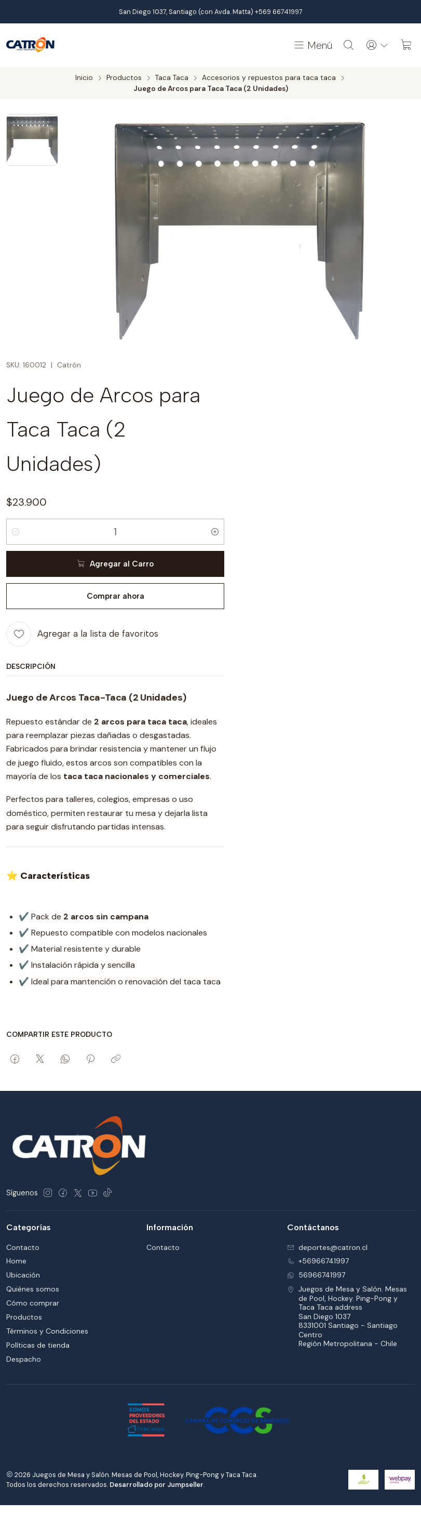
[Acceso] (377, 45)
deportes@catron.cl (327, 1247)
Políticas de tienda (38, 1345)
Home (16, 1261)
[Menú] (312, 45)
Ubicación (23, 1275)
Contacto (22, 1247)
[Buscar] (349, 45)
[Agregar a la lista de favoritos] (82, 634)
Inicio (84, 78)
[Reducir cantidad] (15, 531)
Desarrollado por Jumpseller (156, 1484)
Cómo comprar (32, 1303)
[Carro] (406, 45)
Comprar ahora (115, 596)
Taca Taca (171, 78)
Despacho (23, 1359)
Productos (124, 78)
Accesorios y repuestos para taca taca (269, 78)
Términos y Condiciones (47, 1331)
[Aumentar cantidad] (215, 531)
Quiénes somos (32, 1289)
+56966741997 (318, 1261)
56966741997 (316, 1275)
